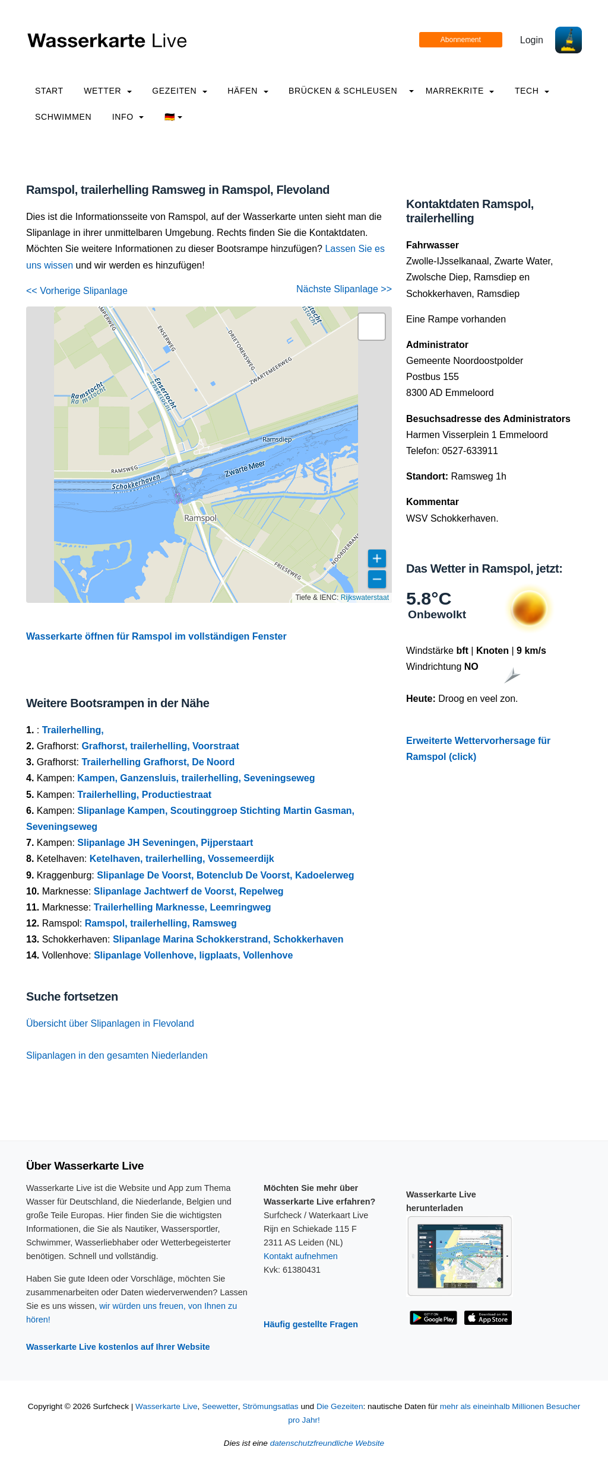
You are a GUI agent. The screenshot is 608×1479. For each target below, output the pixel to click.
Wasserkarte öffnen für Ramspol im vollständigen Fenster (156, 636)
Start (49, 90)
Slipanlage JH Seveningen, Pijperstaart (165, 843)
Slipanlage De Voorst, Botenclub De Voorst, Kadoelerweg (225, 875)
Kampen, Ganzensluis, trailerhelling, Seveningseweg (196, 778)
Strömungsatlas (270, 1406)
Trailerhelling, (73, 730)
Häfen (247, 90)
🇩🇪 (173, 117)
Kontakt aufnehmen (301, 1256)
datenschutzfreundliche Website (327, 1443)
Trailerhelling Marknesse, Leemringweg (182, 907)
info (128, 117)
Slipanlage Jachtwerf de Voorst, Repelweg (189, 891)
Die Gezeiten (339, 1406)
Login (531, 40)
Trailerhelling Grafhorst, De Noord (158, 762)
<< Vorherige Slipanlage (77, 291)
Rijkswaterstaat (365, 597)
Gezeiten (179, 90)
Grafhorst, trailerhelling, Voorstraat (160, 746)
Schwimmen (63, 117)
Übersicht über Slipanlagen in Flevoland (110, 1023)
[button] (372, 327)
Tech (532, 90)
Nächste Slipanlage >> (344, 289)
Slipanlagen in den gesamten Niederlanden (117, 1055)
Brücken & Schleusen (343, 90)
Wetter (107, 90)
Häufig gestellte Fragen (311, 1324)
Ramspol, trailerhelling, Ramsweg (161, 923)
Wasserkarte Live (166, 1406)
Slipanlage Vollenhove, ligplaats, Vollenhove (193, 955)
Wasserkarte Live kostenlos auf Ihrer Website (118, 1347)
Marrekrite (460, 90)
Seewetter (220, 1406)
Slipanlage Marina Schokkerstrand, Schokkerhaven (228, 939)
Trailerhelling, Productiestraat (144, 795)
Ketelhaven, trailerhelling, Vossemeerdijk (182, 859)
